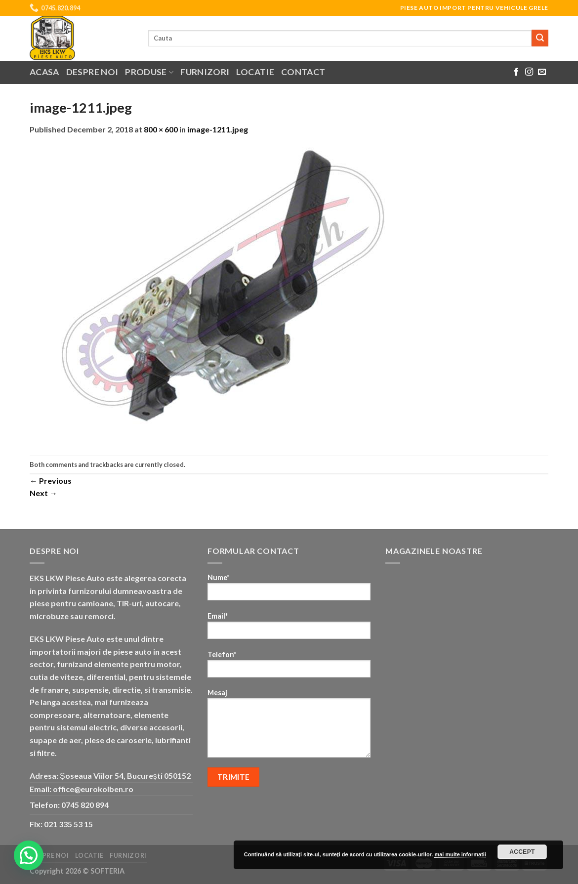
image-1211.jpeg (217, 129)
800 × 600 (161, 129)
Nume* (289, 590)
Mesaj (289, 726)
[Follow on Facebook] (516, 72)
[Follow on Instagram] (529, 72)
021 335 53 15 (68, 824)
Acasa (44, 72)
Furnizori (204, 72)
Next (43, 493)
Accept (522, 851)
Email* (289, 629)
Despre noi (92, 72)
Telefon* (289, 667)
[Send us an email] (542, 72)
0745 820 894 (85, 804)
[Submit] (540, 38)
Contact (303, 72)
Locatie (255, 72)
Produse (149, 72)
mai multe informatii (460, 854)
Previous (51, 480)
